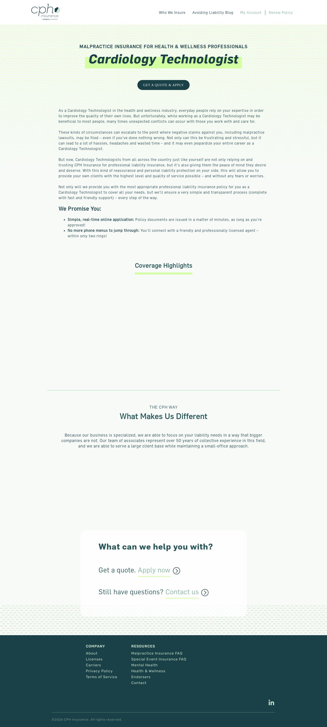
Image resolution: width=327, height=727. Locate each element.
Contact (138, 683)
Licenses (94, 659)
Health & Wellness (148, 671)
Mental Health (144, 665)
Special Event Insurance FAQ (158, 659)
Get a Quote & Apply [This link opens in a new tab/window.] (163, 85)
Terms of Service (101, 677)
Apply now (154, 570)
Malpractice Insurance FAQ (157, 653)
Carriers (93, 665)
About (91, 653)
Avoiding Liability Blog (212, 12)
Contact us (182, 592)
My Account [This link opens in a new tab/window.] (251, 12)
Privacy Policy (99, 671)
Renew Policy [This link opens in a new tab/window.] (281, 12)
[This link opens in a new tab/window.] (271, 703)
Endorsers (141, 677)
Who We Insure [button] (172, 12)
